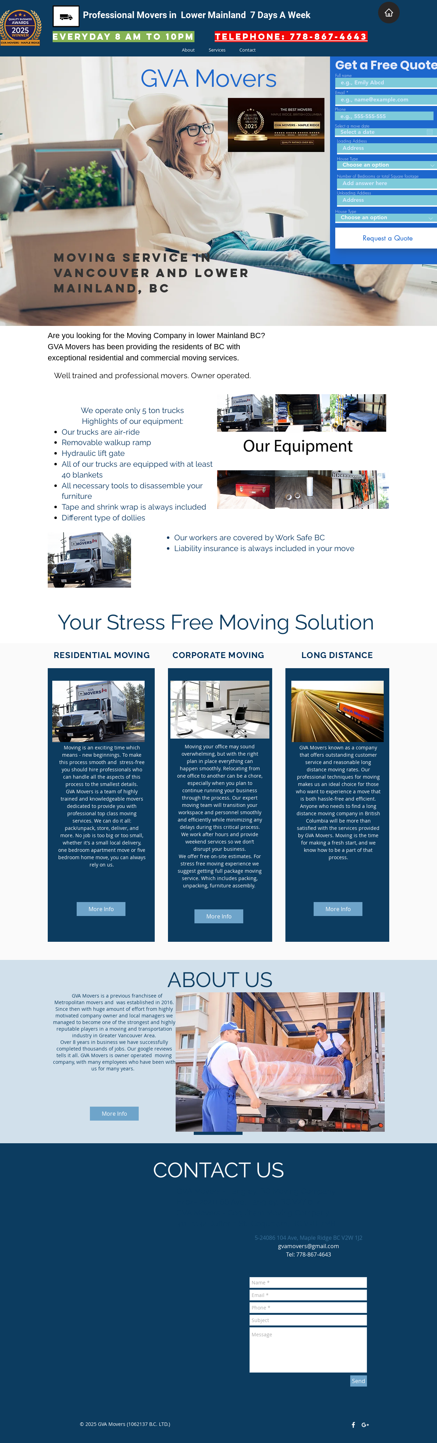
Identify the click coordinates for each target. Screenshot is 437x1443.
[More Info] (101, 909)
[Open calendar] (429, 132)
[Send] (358, 1381)
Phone (340, 109)
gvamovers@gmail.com (308, 1246)
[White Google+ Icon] (365, 1425)
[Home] (389, 12)
